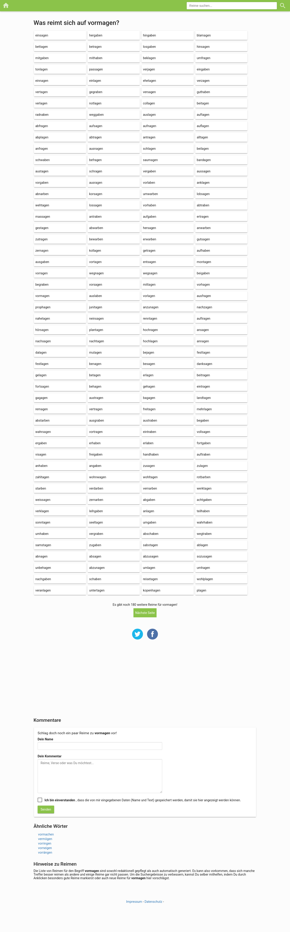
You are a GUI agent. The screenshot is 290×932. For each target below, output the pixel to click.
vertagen (41, 92)
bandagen (204, 160)
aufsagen (95, 126)
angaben (95, 466)
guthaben (203, 92)
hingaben (149, 35)
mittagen (149, 284)
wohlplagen (205, 579)
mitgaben (42, 58)
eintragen (203, 386)
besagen (149, 364)
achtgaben (204, 500)
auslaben (95, 296)
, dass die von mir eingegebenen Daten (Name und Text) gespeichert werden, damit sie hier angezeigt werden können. (142, 800)
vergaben (149, 171)
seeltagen (96, 522)
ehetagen (149, 80)
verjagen (149, 69)
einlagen (95, 80)
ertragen (202, 216)
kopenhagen (151, 590)
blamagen (204, 35)
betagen (95, 375)
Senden (46, 809)
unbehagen (43, 568)
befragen (95, 160)
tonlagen (41, 69)
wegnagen (96, 273)
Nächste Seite (145, 613)
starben (40, 488)
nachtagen (96, 341)
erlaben (148, 443)
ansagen (203, 330)
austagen (41, 171)
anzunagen (150, 307)
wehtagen (42, 205)
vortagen (95, 262)
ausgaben (42, 262)
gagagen (41, 398)
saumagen (150, 160)
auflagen (203, 126)
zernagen (41, 250)
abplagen (41, 137)
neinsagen (96, 318)
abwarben (96, 228)
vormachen (46, 834)
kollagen (95, 250)
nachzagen (204, 307)
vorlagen (149, 296)
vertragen (95, 409)
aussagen (203, 171)
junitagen (95, 307)
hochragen (150, 330)
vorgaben (41, 182)
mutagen (95, 352)
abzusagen (150, 556)
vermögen (45, 839)
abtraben (203, 205)
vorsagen (95, 284)
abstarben (42, 420)
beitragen (203, 375)
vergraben (96, 534)
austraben (150, 420)
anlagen (148, 511)
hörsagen (41, 330)
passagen (96, 69)
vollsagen (203, 432)
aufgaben (149, 216)
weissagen (42, 500)
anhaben (41, 466)
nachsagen (43, 341)
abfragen (41, 126)
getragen (149, 250)
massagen (42, 216)
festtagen (203, 352)
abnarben (42, 194)
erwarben (149, 239)
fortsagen (42, 386)
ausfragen (204, 296)
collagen (149, 103)
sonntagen (42, 522)
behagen (95, 386)
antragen (149, 137)
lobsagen (203, 194)
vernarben (150, 488)
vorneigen (45, 848)
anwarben (203, 228)
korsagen (95, 194)
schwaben (42, 160)
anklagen (203, 182)
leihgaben (96, 511)
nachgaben (43, 579)
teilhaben (203, 511)
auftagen (203, 114)
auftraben (203, 454)
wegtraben (204, 534)
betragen (95, 46)
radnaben (41, 114)
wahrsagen (43, 432)
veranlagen (43, 590)
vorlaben (149, 182)
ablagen (202, 545)
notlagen (95, 103)
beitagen (203, 103)
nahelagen (42, 318)
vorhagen (203, 284)
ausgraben (96, 420)
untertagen (96, 590)
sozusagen (204, 556)
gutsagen (203, 239)
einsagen (41, 35)
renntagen (150, 318)
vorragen (41, 273)
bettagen (41, 46)
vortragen (95, 432)
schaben (95, 579)
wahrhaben (204, 522)
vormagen (42, 296)
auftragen (203, 318)
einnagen (41, 80)
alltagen (202, 137)
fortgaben (203, 443)
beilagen (203, 148)
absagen (95, 556)
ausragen (95, 182)
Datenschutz (153, 901)
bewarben (96, 239)
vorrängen (45, 852)
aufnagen (149, 126)
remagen (41, 409)
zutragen (41, 239)
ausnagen (96, 148)
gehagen (149, 386)
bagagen (149, 398)
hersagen (149, 228)
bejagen (148, 352)
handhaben (151, 454)
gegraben (95, 92)
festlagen (41, 364)
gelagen (40, 375)
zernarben (96, 500)
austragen (96, 398)
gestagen (41, 228)
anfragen (41, 148)
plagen (201, 590)
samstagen (43, 545)
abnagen (41, 556)
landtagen (204, 398)
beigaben (203, 273)
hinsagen (203, 46)
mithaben (95, 58)
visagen (40, 454)
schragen (95, 171)
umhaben (41, 534)
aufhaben (203, 250)
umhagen (203, 568)
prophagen (43, 307)
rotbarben (203, 477)
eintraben (149, 432)
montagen (204, 262)
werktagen (204, 488)
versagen (149, 92)
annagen (203, 341)
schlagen (149, 148)
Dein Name (45, 739)
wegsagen (150, 273)
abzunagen (96, 568)
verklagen (42, 511)
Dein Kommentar (49, 756)
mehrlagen (204, 409)
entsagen (149, 262)
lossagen (95, 205)
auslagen (149, 114)
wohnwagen (97, 477)
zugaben (95, 545)
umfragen (203, 58)
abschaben (150, 534)
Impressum (134, 901)
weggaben (96, 114)
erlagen (148, 375)
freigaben (95, 454)
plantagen (96, 330)
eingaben (203, 69)
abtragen (95, 137)
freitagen (149, 409)
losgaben (149, 46)
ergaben (41, 443)
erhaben (95, 443)
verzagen (203, 80)
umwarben (150, 194)
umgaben (149, 522)
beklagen (149, 58)
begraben (41, 284)
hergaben (95, 35)
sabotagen (150, 545)
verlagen (41, 103)
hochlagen (150, 341)
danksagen (204, 364)
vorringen (44, 843)
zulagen (202, 466)
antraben (95, 216)
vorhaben (149, 205)
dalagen (41, 352)
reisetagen (150, 579)
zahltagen (42, 477)
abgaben (149, 500)
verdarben (96, 488)
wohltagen (150, 477)
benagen (95, 364)
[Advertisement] (145, 681)
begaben (203, 420)
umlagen (149, 568)
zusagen (149, 466)
